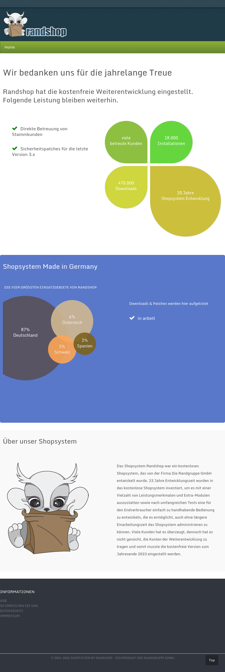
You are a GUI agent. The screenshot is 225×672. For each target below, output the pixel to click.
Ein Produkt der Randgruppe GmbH (144, 658)
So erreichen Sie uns (19, 605)
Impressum (10, 615)
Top (212, 660)
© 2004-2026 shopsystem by (81, 658)
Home (10, 47)
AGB (3, 600)
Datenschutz (11, 610)
